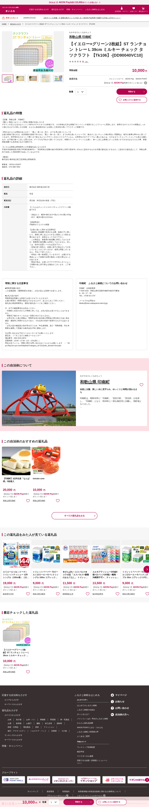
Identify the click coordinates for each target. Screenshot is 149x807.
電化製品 (26, 727)
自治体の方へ (120, 714)
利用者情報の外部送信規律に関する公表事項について (99, 791)
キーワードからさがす (13, 704)
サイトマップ (33, 791)
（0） (86, 62)
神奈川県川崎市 (39, 594)
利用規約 (66, 791)
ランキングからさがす (13, 735)
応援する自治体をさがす (39, 9)
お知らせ (117, 701)
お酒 (9, 723)
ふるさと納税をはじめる (95, 9)
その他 (64, 731)
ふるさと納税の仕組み (86, 710)
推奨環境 (50, 791)
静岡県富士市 (68, 594)
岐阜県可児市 (8, 594)
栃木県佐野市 (97, 594)
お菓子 (29, 723)
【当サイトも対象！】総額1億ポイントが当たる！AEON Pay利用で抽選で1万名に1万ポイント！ (82, 18)
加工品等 (48, 723)
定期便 (54, 731)
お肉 (9, 720)
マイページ (119, 695)
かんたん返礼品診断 (85, 723)
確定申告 (80, 752)
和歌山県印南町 (9, 501)
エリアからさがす (11, 700)
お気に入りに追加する (130, 99)
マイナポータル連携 (85, 756)
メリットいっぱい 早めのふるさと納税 (92, 719)
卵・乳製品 (64, 720)
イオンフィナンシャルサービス (89, 796)
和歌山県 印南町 (80, 37)
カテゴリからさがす (12, 715)
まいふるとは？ (83, 714)
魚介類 (18, 720)
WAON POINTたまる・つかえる (90, 727)
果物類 (42, 720)
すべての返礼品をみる (74, 516)
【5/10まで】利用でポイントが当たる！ (73, 2)
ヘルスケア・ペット (38, 731)
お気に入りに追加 (141, 385)
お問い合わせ (120, 708)
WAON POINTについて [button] (145, 82)
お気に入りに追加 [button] (28, 500)
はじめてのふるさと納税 (87, 705)
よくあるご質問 (83, 736)
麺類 (38, 723)
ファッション (49, 727)
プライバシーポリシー (56, 796)
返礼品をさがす (57, 9)
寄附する (131, 92)
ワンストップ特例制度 (86, 747)
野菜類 (53, 720)
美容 (37, 727)
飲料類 (18, 723)
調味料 (59, 723)
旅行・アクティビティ (17, 731)
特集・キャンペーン (74, 9)
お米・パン (30, 720)
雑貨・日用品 (13, 727)
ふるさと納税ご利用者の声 (87, 732)
